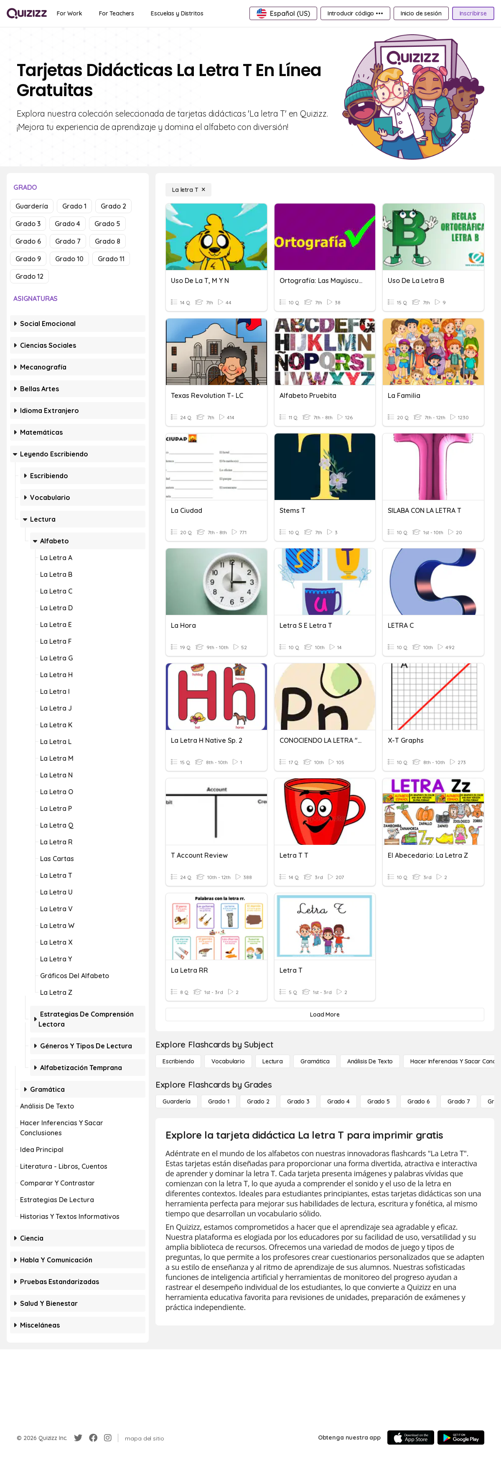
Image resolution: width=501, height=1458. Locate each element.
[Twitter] (78, 1438)
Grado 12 (29, 276)
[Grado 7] (458, 1101)
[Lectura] (272, 1061)
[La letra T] (188, 189)
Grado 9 (28, 259)
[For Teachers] (116, 13)
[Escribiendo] (178, 1061)
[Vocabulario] (228, 1061)
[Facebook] (93, 1438)
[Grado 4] (338, 1101)
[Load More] (324, 1014)
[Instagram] (108, 1438)
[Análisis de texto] (370, 1061)
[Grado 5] (378, 1101)
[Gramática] (315, 1061)
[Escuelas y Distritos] (177, 13)
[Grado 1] (219, 1101)
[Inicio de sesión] (421, 13)
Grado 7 (68, 241)
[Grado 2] (258, 1101)
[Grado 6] (418, 1101)
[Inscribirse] (473, 13)
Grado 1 (74, 206)
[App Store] (410, 1437)
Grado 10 (69, 259)
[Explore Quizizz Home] (27, 13)
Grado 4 (67, 223)
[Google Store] (460, 1437)
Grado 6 (28, 241)
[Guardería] (176, 1101)
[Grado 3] (298, 1101)
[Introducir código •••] (355, 13)
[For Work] (69, 13)
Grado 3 (28, 223)
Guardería (31, 206)
